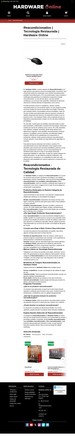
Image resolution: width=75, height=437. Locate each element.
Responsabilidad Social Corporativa (30, 393)
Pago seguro (13, 396)
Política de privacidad (13, 400)
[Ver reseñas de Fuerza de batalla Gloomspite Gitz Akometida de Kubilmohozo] (57, 370)
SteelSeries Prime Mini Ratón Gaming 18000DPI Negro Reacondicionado (34, 75)
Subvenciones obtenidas (29, 397)
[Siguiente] (63, 359)
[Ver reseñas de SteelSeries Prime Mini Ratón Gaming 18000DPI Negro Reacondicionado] (34, 78)
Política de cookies (15, 403)
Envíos (12, 406)
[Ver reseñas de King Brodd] (34, 370)
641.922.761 (42, 410)
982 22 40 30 (45, 401)
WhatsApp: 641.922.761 (9, 1)
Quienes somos (29, 390)
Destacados (36, 334)
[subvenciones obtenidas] (72, 1)
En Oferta (27, 334)
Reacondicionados (37, 165)
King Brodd (28, 367)
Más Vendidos (47, 334)
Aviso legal (13, 394)
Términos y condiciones (13, 391)
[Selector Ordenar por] (63, 44)
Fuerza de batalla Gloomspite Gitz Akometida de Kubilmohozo (56, 367)
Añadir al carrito (34, 83)
